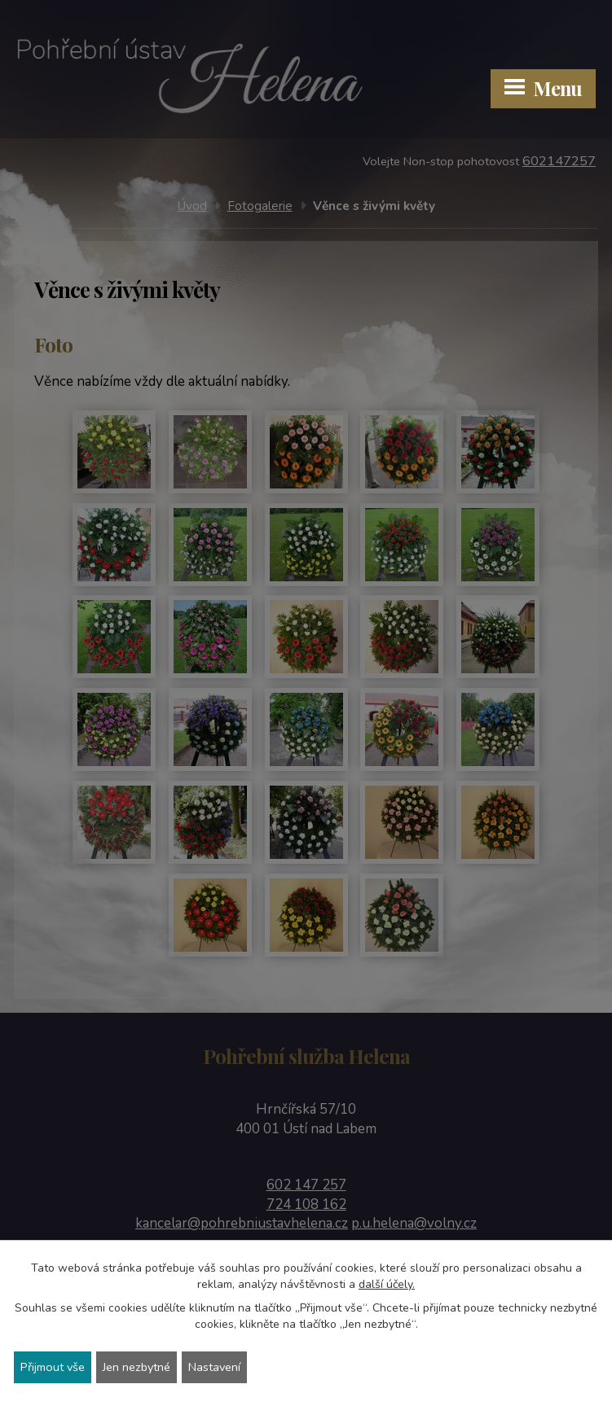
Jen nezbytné (146, 1366)
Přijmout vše (55, 1366)
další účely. (387, 1282)
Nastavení (230, 1366)
